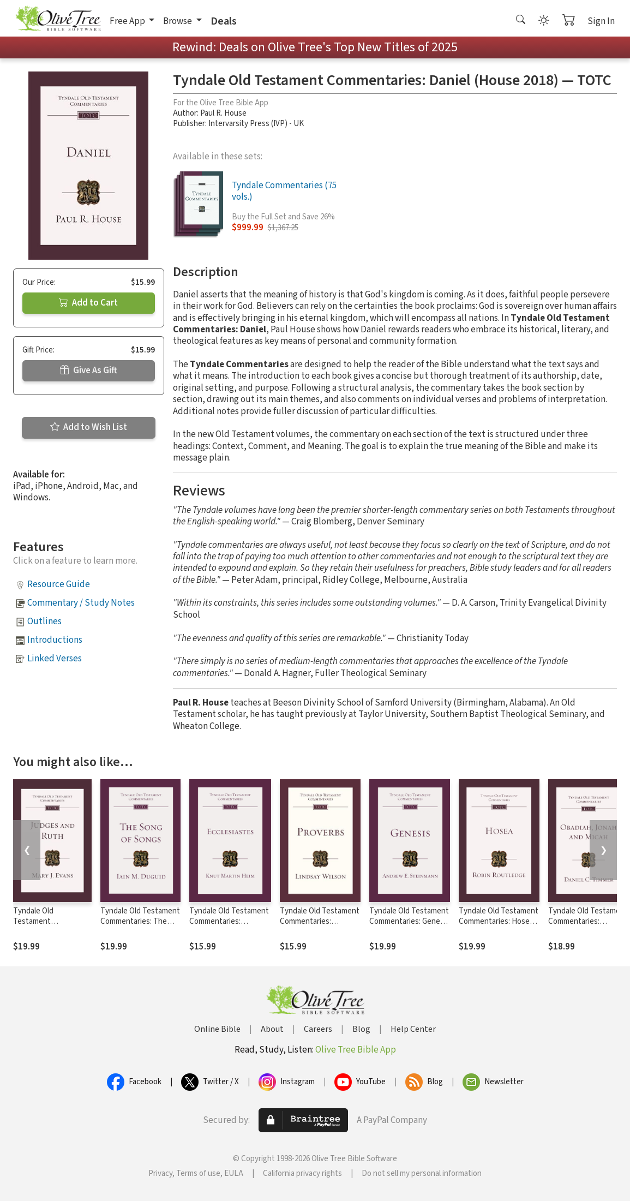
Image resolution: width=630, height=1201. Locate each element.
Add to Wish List (88, 427)
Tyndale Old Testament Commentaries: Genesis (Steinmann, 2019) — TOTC (409, 926)
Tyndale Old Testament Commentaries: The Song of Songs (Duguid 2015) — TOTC (140, 926)
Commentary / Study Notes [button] (81, 603)
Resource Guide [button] (58, 584)
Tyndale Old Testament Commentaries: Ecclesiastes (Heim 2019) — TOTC (229, 926)
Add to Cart (88, 302)
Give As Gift (88, 370)
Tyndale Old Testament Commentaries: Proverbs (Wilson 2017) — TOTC (319, 926)
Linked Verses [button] (54, 658)
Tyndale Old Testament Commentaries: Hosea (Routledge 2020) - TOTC (498, 926)
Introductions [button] (54, 640)
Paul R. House (223, 113)
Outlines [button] (44, 621)
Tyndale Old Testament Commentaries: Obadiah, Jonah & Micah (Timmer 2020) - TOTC (588, 926)
